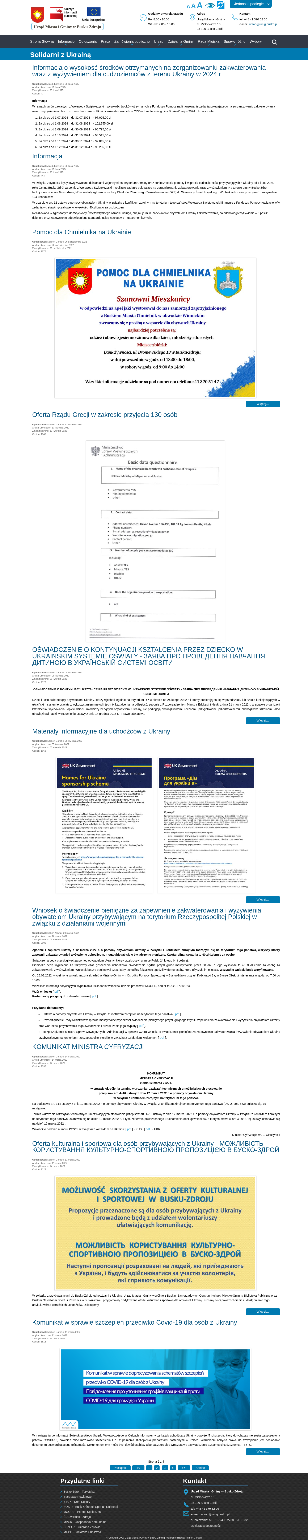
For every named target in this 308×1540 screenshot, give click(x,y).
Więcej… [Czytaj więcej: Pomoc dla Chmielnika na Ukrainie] (263, 404)
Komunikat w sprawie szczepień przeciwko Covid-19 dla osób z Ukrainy (134, 1322)
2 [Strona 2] (157, 1468)
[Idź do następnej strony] (184, 1467)
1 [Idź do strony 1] (149, 1468)
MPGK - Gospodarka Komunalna (84, 1522)
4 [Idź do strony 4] (173, 1468)
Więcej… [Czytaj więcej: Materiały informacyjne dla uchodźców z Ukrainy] (263, 899)
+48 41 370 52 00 (207, 1508)
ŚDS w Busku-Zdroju (77, 1517)
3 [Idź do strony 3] (165, 1468)
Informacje (66, 42)
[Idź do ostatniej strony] (200, 1467)
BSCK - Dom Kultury (76, 1501)
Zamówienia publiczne (132, 42)
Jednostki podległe (249, 4)
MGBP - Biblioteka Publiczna (82, 1532)
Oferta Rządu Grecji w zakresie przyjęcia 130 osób (105, 414)
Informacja (47, 156)
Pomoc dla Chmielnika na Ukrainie (81, 232)
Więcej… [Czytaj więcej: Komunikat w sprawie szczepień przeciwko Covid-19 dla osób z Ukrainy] (263, 1451)
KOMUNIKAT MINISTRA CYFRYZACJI (88, 1047)
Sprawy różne (234, 42)
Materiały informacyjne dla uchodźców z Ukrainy (101, 731)
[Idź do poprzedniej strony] (138, 1467)
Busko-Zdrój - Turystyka (78, 1491)
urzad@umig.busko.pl (263, 24)
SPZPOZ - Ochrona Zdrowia (81, 1527)
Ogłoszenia (88, 42)
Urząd (158, 42)
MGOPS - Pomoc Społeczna (82, 1511)
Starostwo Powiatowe (77, 1496)
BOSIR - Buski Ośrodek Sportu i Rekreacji (90, 1506)
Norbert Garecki (194, 1537)
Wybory (256, 42)
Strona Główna (42, 42)
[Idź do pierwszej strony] (120, 1467)
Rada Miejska (208, 42)
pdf (56, 991)
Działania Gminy (181, 42)
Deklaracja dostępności (206, 1525)
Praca (105, 42)
